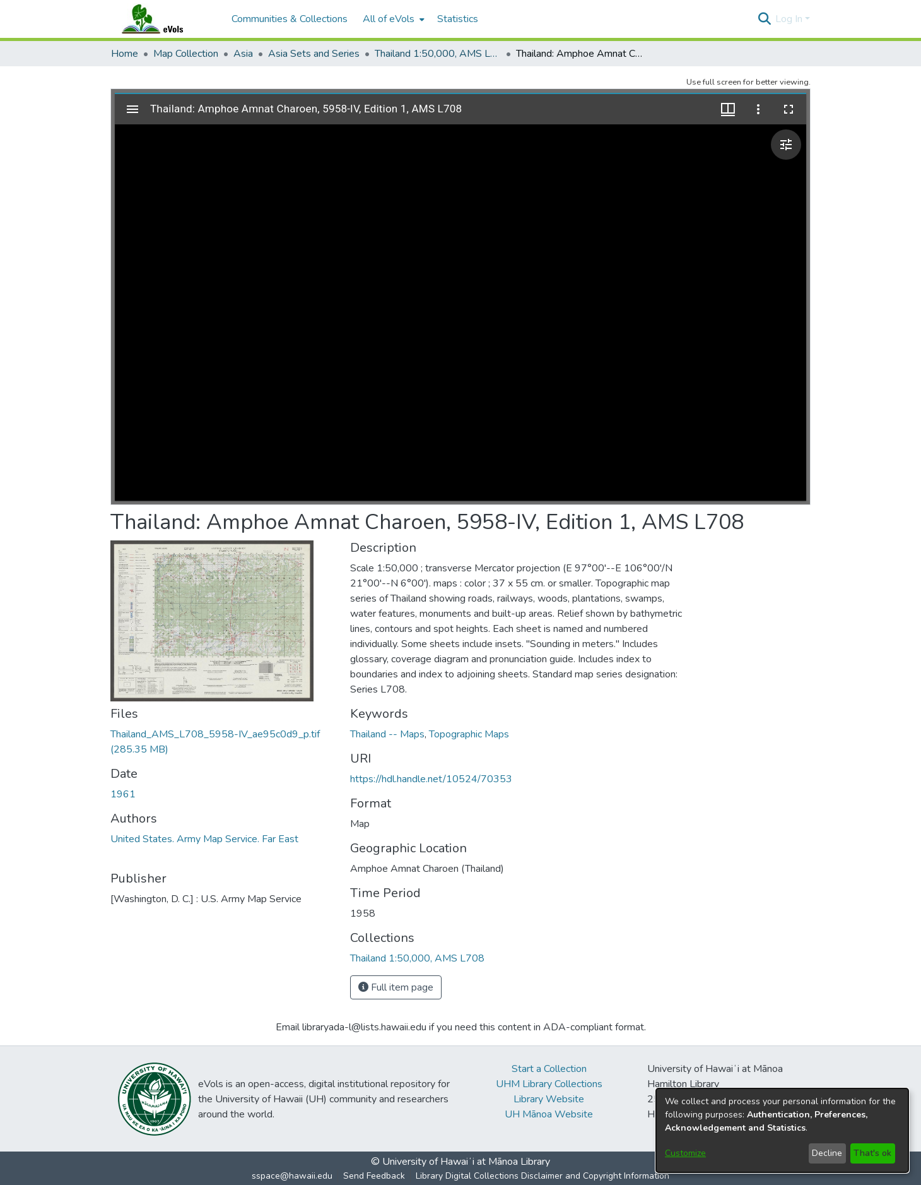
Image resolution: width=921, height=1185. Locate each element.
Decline (827, 1153)
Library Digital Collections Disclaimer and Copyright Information (542, 1176)
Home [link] (124, 54)
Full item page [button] (395, 987)
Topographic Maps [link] (469, 734)
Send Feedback (374, 1176)
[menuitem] (392, 19)
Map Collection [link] (185, 54)
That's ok (872, 1153)
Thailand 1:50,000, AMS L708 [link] (438, 54)
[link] (417, 958)
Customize (685, 1153)
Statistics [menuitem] (457, 19)
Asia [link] (243, 54)
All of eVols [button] (388, 19)
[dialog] (782, 1130)
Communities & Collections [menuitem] (290, 19)
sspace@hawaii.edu (292, 1176)
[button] (764, 19)
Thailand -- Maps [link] (387, 734)
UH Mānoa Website (549, 1114)
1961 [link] (123, 794)
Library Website (548, 1099)
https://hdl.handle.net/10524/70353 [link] (431, 779)
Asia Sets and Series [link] (314, 54)
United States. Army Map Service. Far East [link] (204, 839)
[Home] (164, 19)
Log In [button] (790, 19)
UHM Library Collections (549, 1084)
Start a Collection (549, 1069)
